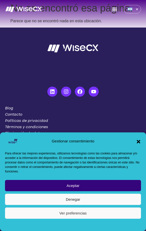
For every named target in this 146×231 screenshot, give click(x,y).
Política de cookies (70, 224)
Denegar (73, 199)
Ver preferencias (73, 213)
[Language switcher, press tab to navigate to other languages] (132, 9)
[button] (138, 141)
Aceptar (73, 185)
